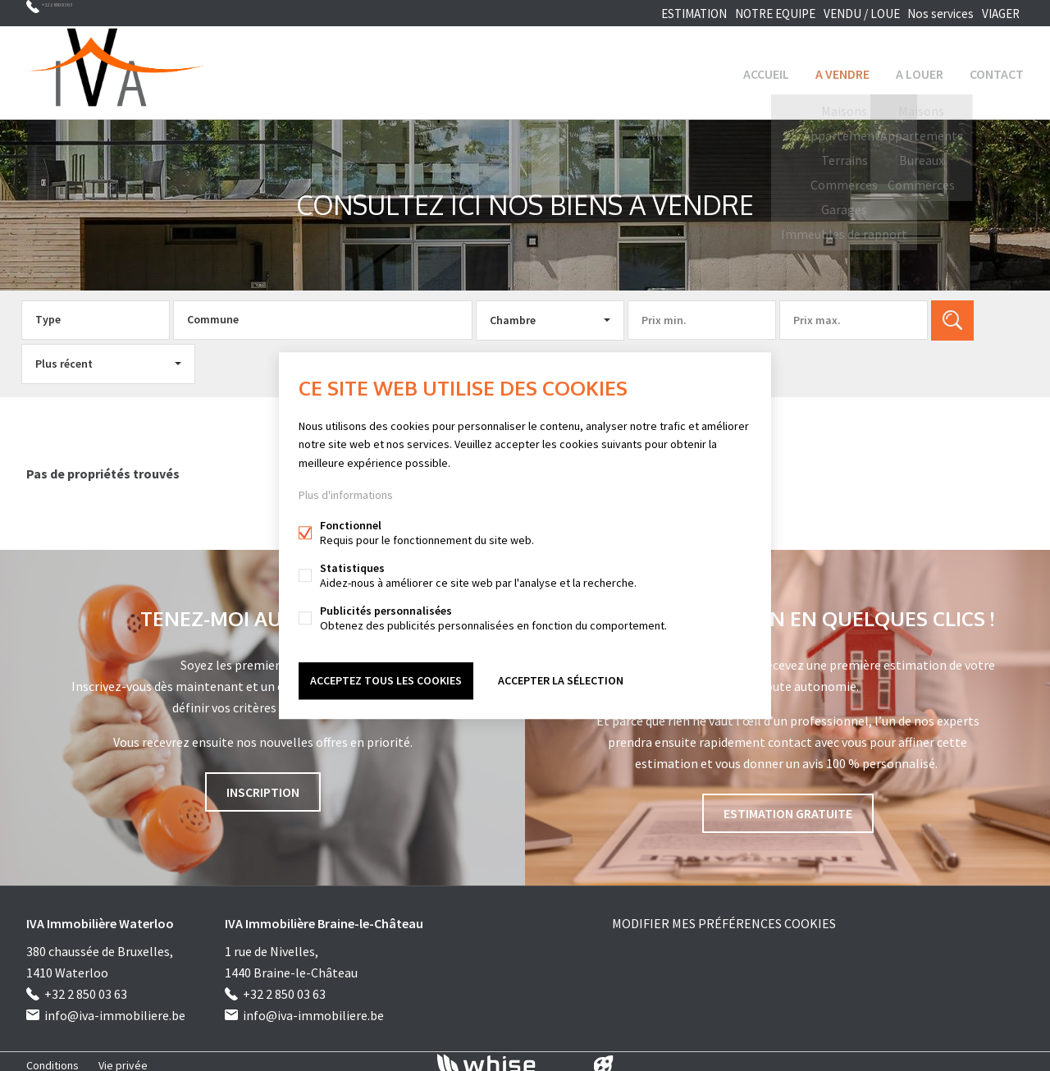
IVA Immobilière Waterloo (100, 916)
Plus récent (64, 356)
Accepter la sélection (560, 678)
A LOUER (919, 69)
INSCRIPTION (262, 784)
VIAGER (996, 13)
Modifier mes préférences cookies (724, 916)
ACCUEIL (766, 69)
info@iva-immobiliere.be (114, 1008)
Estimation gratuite (788, 806)
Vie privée (123, 1057)
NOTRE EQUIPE (755, 13)
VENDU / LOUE (843, 13)
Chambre (513, 312)
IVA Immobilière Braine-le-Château (324, 916)
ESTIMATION (672, 13)
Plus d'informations (346, 496)
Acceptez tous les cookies (386, 678)
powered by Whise (505, 1056)
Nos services (928, 13)
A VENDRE (842, 69)
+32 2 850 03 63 (82, 13)
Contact (997, 69)
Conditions (52, 1057)
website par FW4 (604, 1058)
